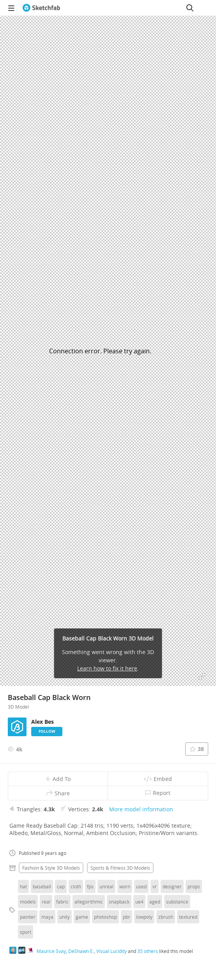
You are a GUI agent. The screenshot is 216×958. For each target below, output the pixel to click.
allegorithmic (88, 901)
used (141, 886)
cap (61, 886)
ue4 (139, 901)
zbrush (165, 917)
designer (172, 886)
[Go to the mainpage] (41, 8)
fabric (62, 901)
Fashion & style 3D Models (51, 868)
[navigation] (11, 8)
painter (27, 917)
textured (188, 917)
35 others (147, 951)
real (46, 901)
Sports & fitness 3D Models (120, 868)
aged (154, 901)
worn (124, 886)
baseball (42, 886)
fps (90, 886)
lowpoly (144, 917)
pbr (126, 917)
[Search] (189, 8)
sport (25, 932)
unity (64, 917)
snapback (119, 901)
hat (23, 886)
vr (154, 886)
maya (47, 917)
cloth (76, 886)
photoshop (105, 917)
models (28, 901)
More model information (141, 809)
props (194, 886)
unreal (106, 886)
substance (177, 901)
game (82, 917)
